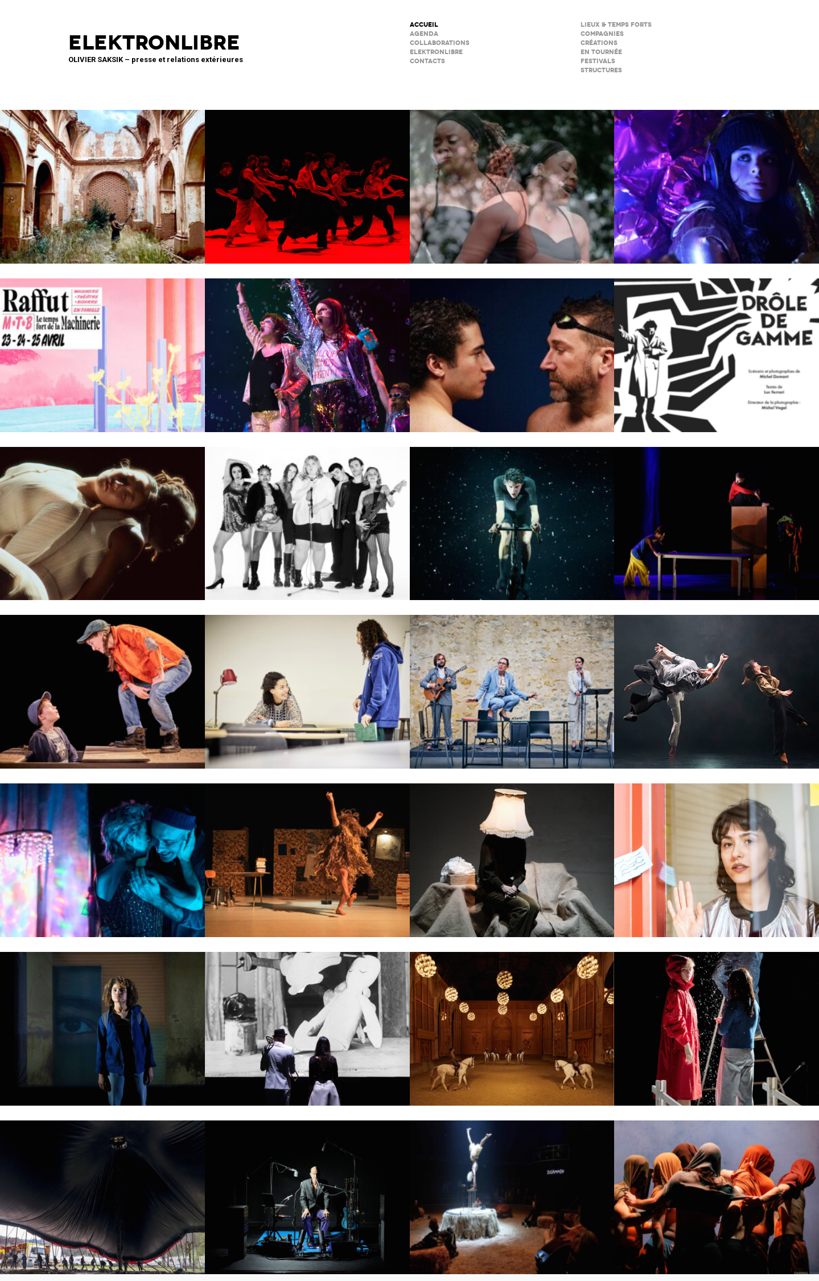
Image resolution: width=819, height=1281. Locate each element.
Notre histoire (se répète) (102, 853)
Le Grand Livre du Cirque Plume (102, 1190)
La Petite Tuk (102, 1021)
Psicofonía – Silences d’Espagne (102, 179)
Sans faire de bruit (512, 853)
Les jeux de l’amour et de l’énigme (307, 684)
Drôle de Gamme (716, 348)
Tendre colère (307, 179)
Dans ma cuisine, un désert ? (716, 516)
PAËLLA (307, 348)
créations (599, 43)
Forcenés (512, 516)
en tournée (601, 52)
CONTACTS (427, 61)
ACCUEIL (424, 25)
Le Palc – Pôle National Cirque (512, 1190)
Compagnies (602, 34)
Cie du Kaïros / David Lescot (102, 684)
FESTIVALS (598, 61)
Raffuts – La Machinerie (102, 348)
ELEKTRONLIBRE (436, 52)
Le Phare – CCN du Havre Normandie (716, 1190)
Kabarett (307, 516)
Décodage (716, 853)
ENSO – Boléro (716, 684)
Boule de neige (716, 1021)
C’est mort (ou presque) (307, 1190)
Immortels (716, 179)
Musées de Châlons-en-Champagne (512, 1021)
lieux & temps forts (616, 25)
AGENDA (424, 34)
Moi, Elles (102, 516)
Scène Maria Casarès (512, 684)
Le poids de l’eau (512, 348)
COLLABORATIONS (440, 43)
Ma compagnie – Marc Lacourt (307, 853)
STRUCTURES (601, 70)
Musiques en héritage (512, 179)
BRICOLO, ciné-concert (307, 1021)
